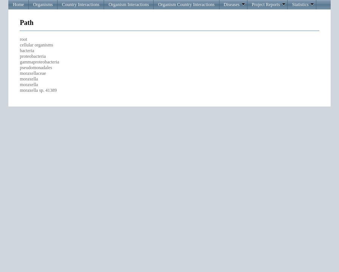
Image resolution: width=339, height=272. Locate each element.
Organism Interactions (129, 4)
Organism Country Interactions (186, 4)
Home (18, 4)
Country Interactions (81, 4)
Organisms (43, 4)
